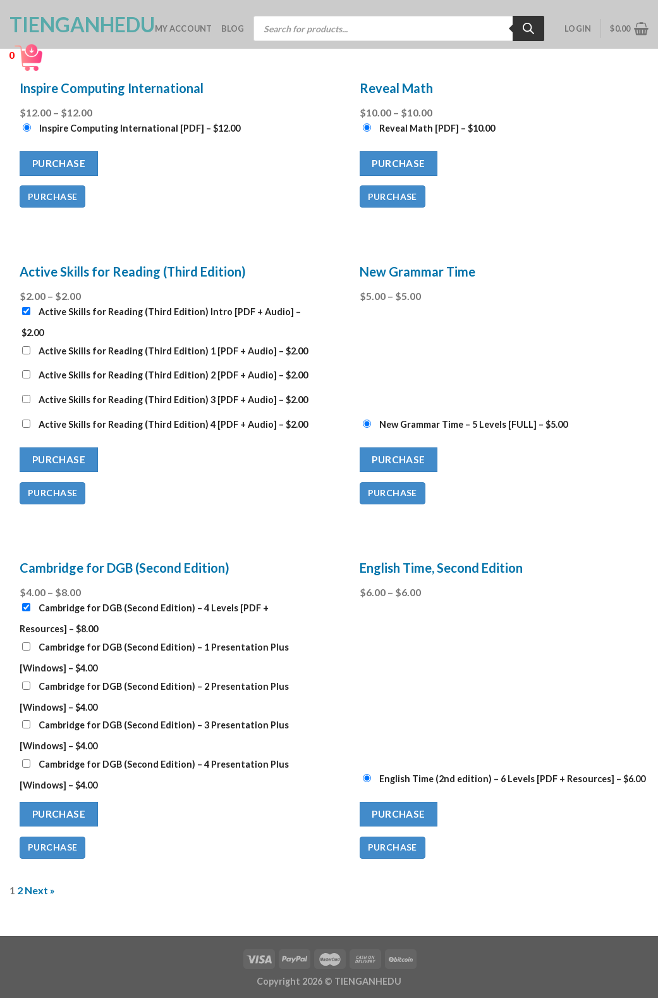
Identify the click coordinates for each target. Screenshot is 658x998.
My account (183, 28)
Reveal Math (396, 88)
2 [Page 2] (20, 890)
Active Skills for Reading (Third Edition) (133, 271)
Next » (40, 890)
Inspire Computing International (112, 88)
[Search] (528, 28)
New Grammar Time (417, 271)
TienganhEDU (72, 25)
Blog (233, 28)
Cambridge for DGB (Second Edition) (124, 567)
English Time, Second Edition (441, 567)
